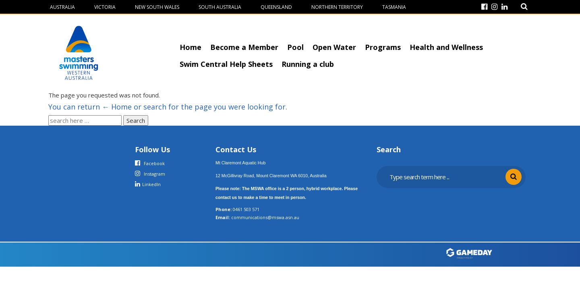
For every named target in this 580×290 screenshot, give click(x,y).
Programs (383, 47)
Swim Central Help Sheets (226, 64)
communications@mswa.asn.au (265, 217)
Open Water (334, 47)
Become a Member (244, 47)
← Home (117, 107)
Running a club (308, 64)
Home (190, 47)
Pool (295, 47)
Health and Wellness (446, 47)
